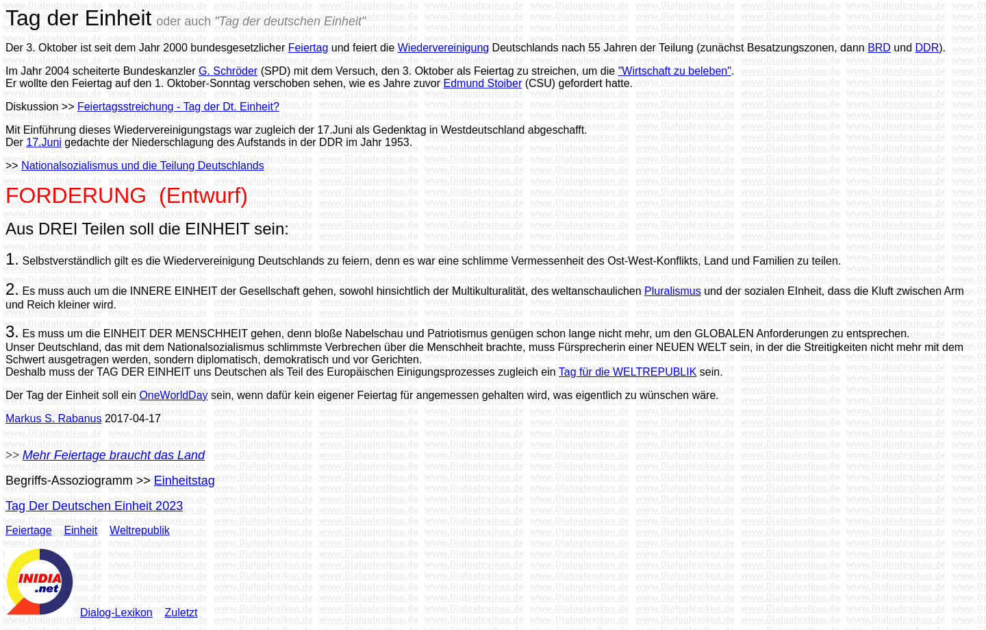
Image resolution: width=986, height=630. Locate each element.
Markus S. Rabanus (53, 418)
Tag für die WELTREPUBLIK (628, 372)
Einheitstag (184, 480)
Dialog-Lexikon (116, 612)
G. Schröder (228, 71)
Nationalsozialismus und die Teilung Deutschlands (142, 165)
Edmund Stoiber (482, 83)
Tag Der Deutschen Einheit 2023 (94, 506)
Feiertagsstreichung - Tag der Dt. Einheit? (178, 106)
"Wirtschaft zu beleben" (674, 71)
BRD (879, 47)
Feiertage (28, 530)
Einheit (80, 530)
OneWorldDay (173, 395)
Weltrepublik (140, 530)
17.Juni (44, 142)
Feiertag (308, 47)
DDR (927, 47)
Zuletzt (181, 612)
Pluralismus (672, 291)
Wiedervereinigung (443, 47)
